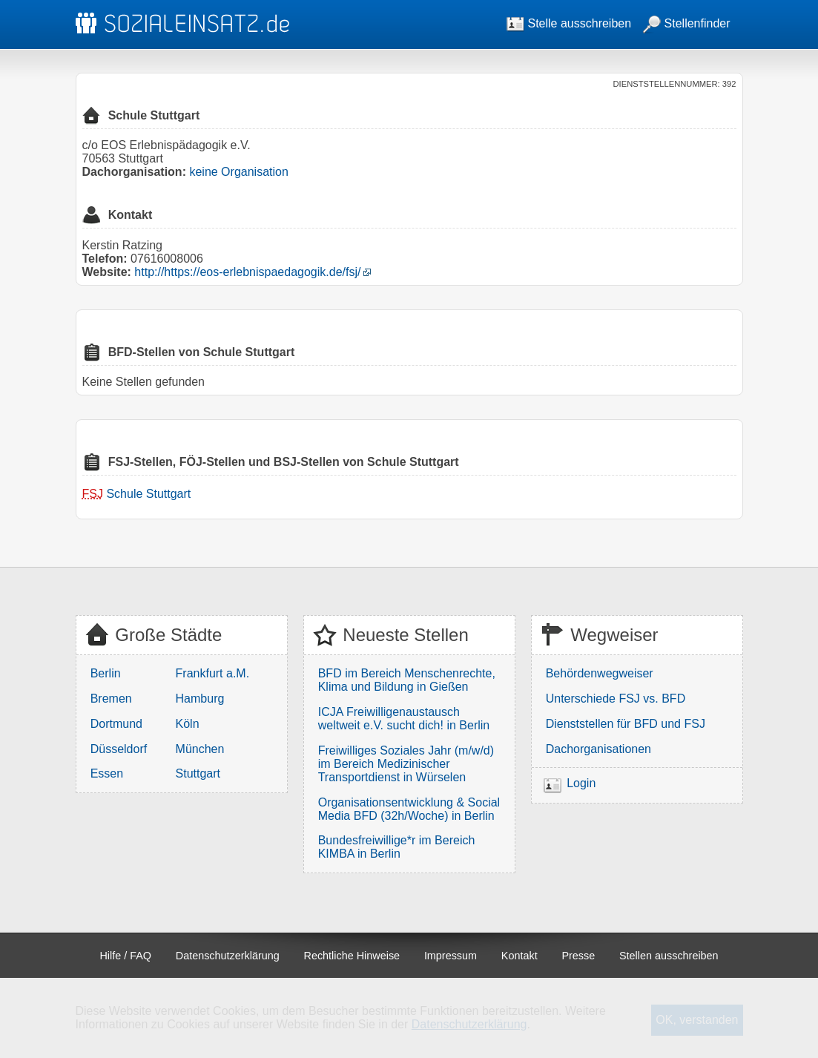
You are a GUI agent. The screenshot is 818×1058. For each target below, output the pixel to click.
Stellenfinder (686, 23)
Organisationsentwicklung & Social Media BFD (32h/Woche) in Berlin (409, 809)
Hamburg (200, 698)
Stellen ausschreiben (669, 956)
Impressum (450, 956)
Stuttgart (198, 773)
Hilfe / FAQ (125, 956)
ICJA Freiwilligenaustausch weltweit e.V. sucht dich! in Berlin (404, 719)
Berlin (105, 673)
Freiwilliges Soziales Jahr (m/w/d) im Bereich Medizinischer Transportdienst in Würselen (406, 763)
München (200, 749)
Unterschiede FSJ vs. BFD (616, 698)
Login (581, 783)
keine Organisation (238, 171)
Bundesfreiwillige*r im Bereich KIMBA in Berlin (396, 847)
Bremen (111, 698)
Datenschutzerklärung (228, 956)
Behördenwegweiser (599, 673)
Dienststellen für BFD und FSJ (625, 723)
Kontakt (519, 956)
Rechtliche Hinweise (352, 956)
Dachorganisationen (598, 749)
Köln (187, 723)
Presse (578, 956)
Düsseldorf (118, 749)
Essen (106, 773)
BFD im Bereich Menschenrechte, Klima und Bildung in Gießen (406, 680)
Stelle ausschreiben (569, 23)
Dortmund (116, 723)
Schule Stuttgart (148, 493)
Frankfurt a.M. (213, 673)
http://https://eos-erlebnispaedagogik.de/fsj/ (247, 272)
